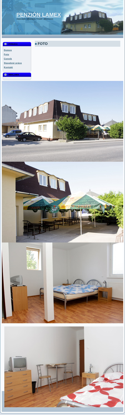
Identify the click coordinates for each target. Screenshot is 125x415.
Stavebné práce (13, 63)
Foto (6, 54)
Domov (8, 50)
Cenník (8, 59)
